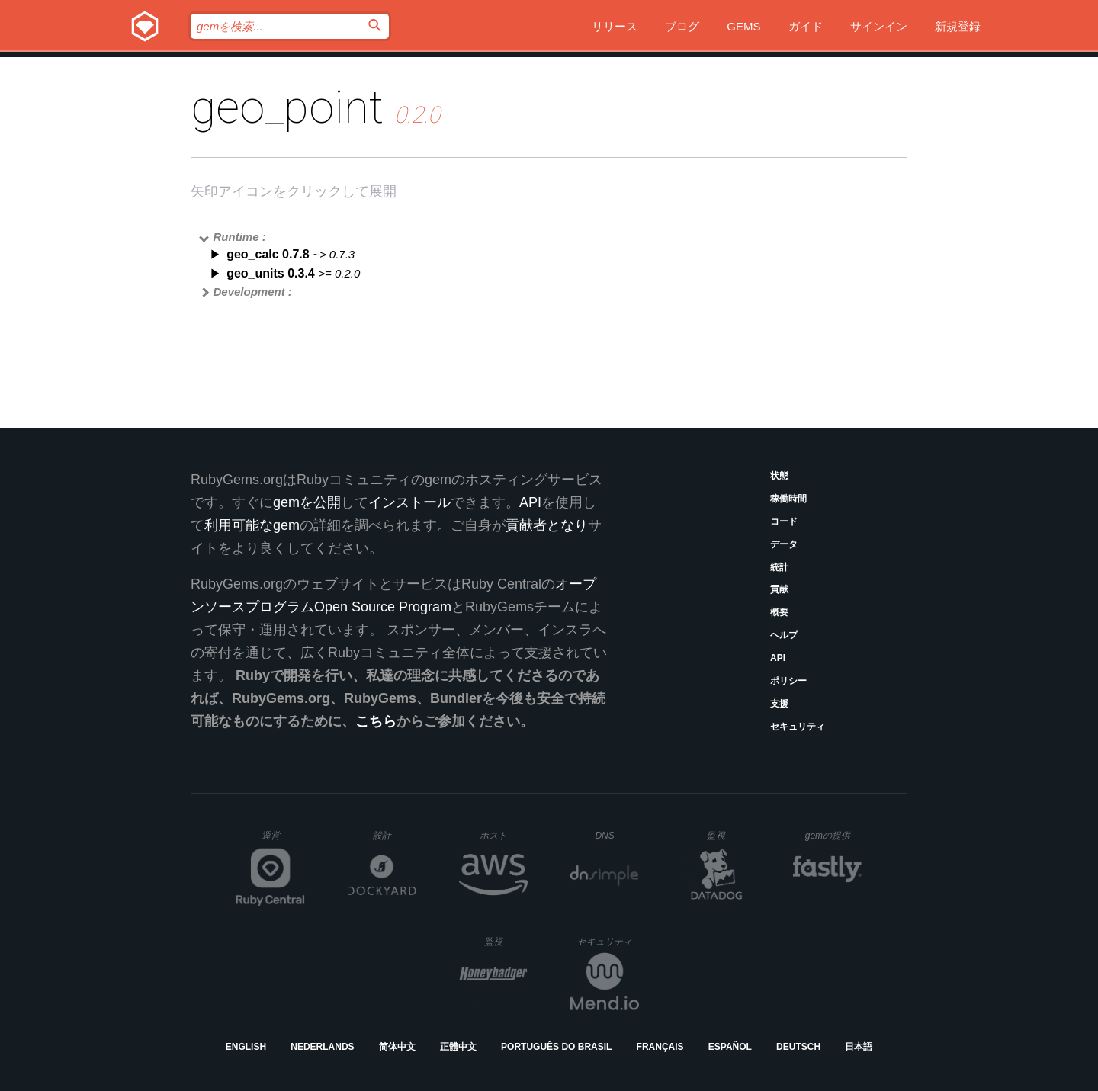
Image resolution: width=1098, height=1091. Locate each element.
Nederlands (322, 1046)
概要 (779, 612)
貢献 (779, 589)
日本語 (858, 1046)
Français (660, 1046)
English (246, 1046)
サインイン (878, 26)
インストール (409, 502)
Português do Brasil (556, 1046)
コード (784, 521)
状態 (779, 475)
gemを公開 (307, 502)
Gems (743, 26)
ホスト (504, 835)
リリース (614, 26)
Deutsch (798, 1046)
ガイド (805, 26)
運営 (283, 840)
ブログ (682, 26)
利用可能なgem (252, 525)
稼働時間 (788, 498)
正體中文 (458, 1046)
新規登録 (958, 26)
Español (730, 1046)
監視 (728, 835)
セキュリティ (797, 726)
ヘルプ (784, 635)
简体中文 (397, 1046)
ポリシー (788, 680)
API (777, 658)
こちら (375, 721)
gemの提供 (833, 835)
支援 (779, 703)
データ (784, 544)
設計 (394, 835)
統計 (779, 567)
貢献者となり (547, 525)
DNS (617, 835)
